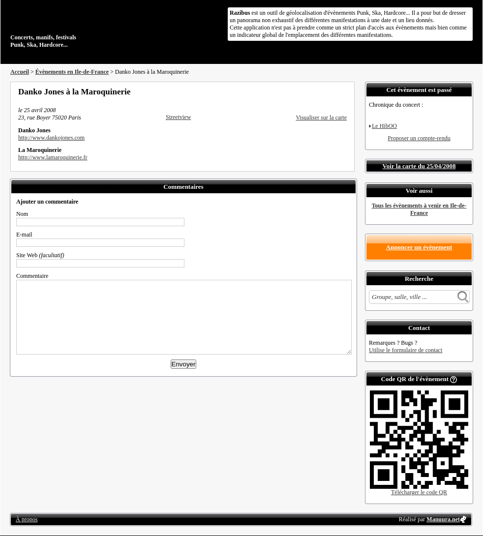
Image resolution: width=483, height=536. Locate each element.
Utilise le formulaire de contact (405, 350)
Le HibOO (384, 125)
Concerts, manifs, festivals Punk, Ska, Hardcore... (74, 26)
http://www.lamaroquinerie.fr (53, 157)
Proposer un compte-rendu (419, 138)
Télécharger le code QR (419, 492)
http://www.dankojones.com (51, 137)
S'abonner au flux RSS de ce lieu (343, 91)
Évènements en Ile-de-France (72, 71)
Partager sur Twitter (317, 91)
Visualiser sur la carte (321, 117)
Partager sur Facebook (303, 91)
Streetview (178, 117)
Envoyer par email (330, 91)
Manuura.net (443, 519)
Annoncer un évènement (419, 247)
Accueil (19, 71)
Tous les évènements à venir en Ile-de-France (419, 209)
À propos (26, 519)
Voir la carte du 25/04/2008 (419, 166)
